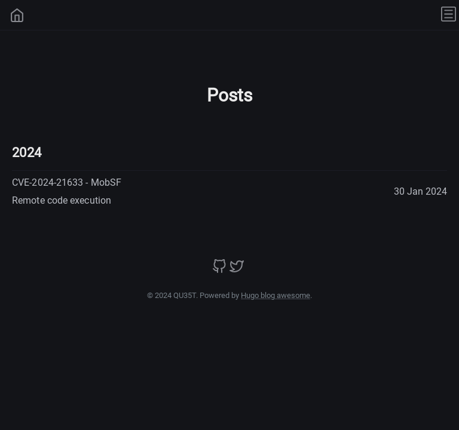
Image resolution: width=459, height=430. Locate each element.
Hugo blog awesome (275, 295)
